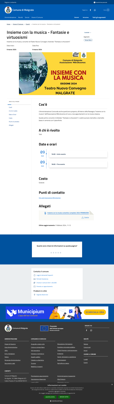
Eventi (28, 24)
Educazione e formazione (64, 344)
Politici (7, 357)
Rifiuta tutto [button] (64, 397)
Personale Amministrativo (12, 360)
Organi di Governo (10, 344)
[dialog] (57, 393)
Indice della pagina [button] (14, 101)
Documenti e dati (10, 363)
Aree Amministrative (11, 347)
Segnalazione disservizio (38, 379)
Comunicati (87, 347)
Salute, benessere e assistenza (66, 357)
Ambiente (60, 354)
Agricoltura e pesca (63, 363)
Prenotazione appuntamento (39, 376)
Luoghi (86, 359)
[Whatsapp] (91, 10)
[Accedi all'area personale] (100, 2)
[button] (57, 401)
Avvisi (85, 350)
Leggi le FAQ (34, 382)
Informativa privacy (63, 382)
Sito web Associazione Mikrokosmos (50, 198)
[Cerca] (107, 10)
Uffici (6, 350)
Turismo (33, 363)
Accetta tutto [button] (50, 397)
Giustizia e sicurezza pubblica (66, 347)
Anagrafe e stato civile (38, 344)
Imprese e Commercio (37, 354)
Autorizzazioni (61, 360)
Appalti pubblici (35, 357)
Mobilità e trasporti (37, 367)
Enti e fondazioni (10, 354)
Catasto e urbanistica (37, 360)
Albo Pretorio (61, 379)
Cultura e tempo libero (38, 347)
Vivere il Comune (18, 24)
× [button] (112, 384)
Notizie (86, 344)
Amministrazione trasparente (66, 376)
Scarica (85, 217)
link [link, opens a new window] (74, 393)
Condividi (88, 33)
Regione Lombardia (10, 2)
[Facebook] (87, 10)
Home (8, 24)
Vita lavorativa (35, 350)
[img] (27, 101)
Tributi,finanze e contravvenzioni (67, 350)
